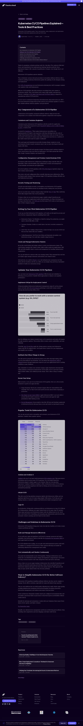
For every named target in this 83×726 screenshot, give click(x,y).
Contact (69, 721)
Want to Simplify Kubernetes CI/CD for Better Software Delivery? (33, 59)
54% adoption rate (49, 478)
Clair (54, 192)
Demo (74, 721)
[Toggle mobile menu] (79, 5)
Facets (35, 260)
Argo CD (26, 346)
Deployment (21, 699)
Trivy (50, 192)
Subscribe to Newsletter (9, 700)
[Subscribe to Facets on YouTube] (9, 704)
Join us (68, 699)
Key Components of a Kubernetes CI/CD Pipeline (30, 50)
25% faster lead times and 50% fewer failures (42, 94)
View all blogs (21, 677)
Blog (52, 697)
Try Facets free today (24, 606)
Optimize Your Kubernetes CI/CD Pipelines (29, 54)
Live (51, 701)
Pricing (19, 703)
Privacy (59, 721)
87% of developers (47, 169)
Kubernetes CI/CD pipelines (36, 274)
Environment (37, 697)
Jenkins (20, 478)
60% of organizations (26, 85)
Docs (52, 699)
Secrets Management (27, 402)
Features (20, 697)
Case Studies (54, 703)
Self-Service (37, 701)
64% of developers (34, 288)
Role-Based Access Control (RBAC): (30, 395)
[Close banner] (81, 1)
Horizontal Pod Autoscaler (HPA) (54, 538)
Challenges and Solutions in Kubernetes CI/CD (30, 57)
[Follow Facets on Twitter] (3, 704)
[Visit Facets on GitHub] (7, 704)
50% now (37, 201)
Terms (64, 721)
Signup (79, 721)
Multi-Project (38, 699)
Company (69, 697)
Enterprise (37, 703)
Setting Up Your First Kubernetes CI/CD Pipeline (30, 52)
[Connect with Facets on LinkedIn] (5, 704)
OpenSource (28, 131)
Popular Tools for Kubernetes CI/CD (27, 56)
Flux (32, 346)
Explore (20, 701)
